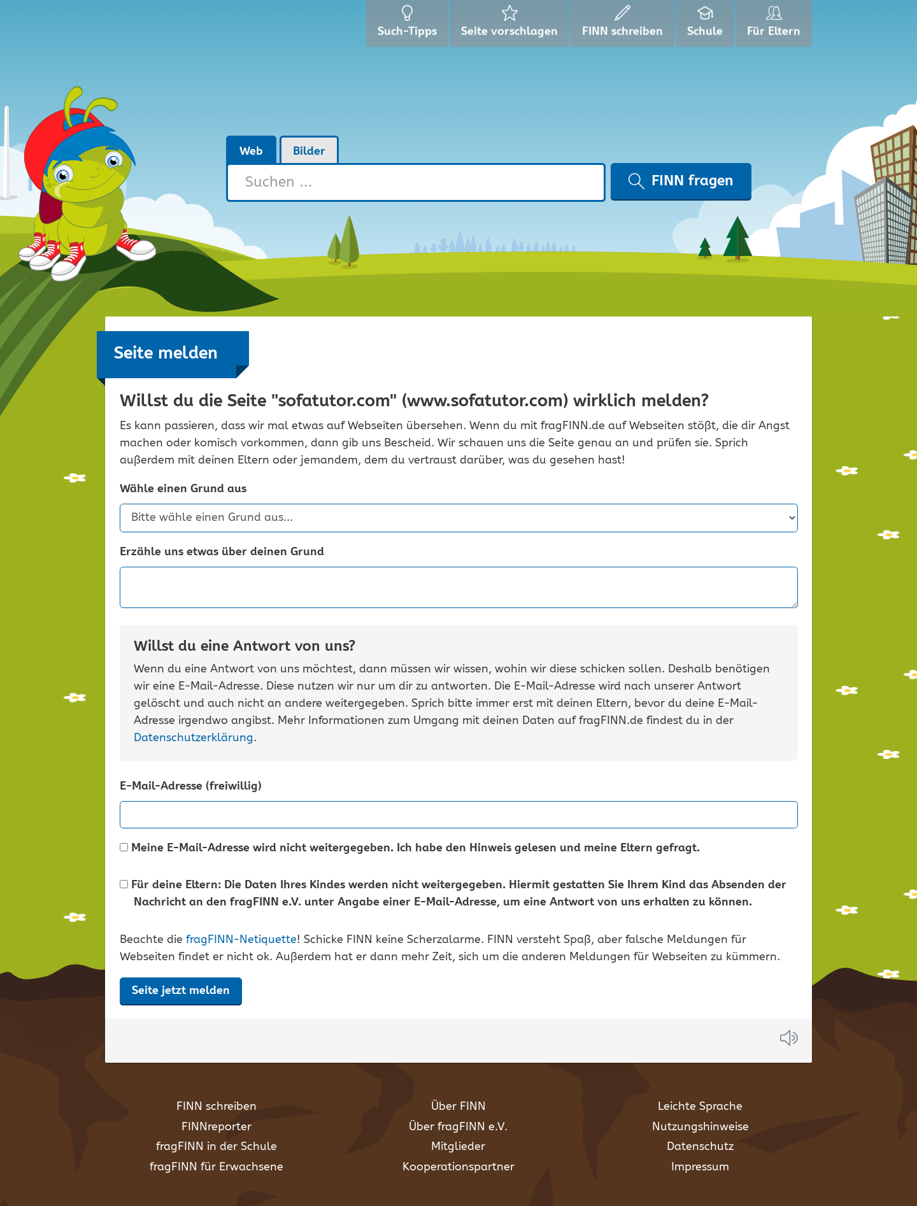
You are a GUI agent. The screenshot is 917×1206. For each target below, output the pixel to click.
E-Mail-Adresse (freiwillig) (191, 786)
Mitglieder (458, 1147)
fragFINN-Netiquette (241, 940)
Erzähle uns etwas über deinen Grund (222, 552)
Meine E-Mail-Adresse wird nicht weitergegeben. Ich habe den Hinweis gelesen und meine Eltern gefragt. (410, 848)
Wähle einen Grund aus (183, 489)
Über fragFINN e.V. (458, 1127)
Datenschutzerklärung (193, 738)
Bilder (309, 151)
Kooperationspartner (458, 1167)
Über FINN (458, 1107)
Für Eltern (775, 25)
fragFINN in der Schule (216, 1147)
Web (251, 151)
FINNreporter (216, 1127)
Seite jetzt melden (181, 991)
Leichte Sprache (700, 1107)
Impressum (700, 1167)
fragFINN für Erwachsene (216, 1167)
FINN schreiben (216, 1107)
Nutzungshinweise (700, 1127)
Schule (706, 25)
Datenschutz (700, 1147)
